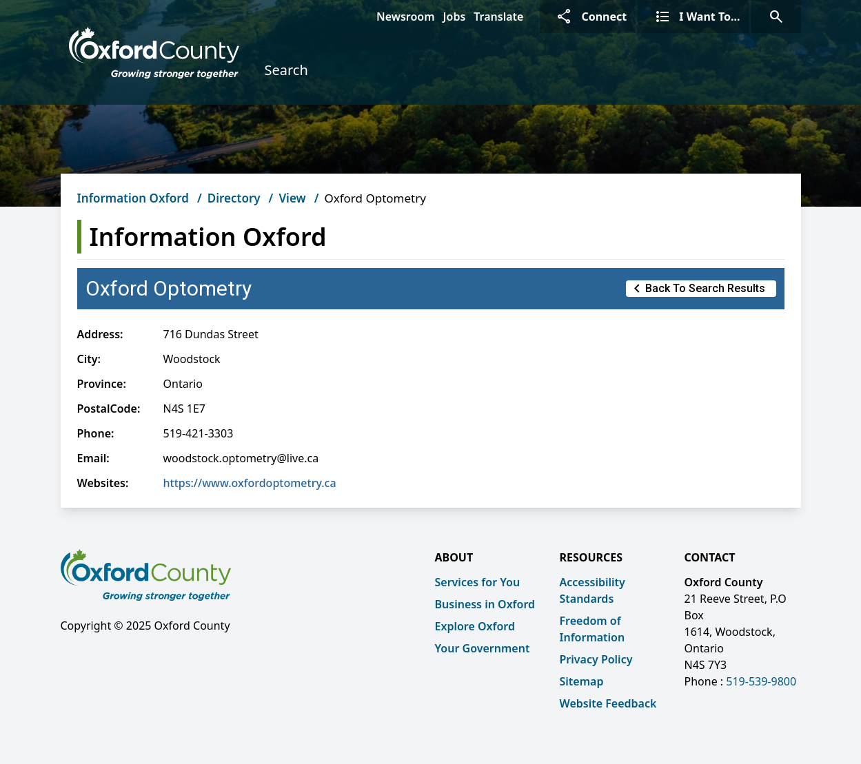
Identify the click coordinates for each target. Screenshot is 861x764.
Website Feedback (608, 703)
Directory (234, 198)
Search (285, 70)
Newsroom (405, 16)
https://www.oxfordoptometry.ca (249, 483)
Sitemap (582, 681)
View (291, 198)
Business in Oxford (485, 604)
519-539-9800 (761, 681)
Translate (498, 16)
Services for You (477, 582)
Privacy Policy (596, 659)
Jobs (454, 16)
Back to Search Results (697, 288)
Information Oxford (133, 198)
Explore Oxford (475, 626)
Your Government (482, 648)
